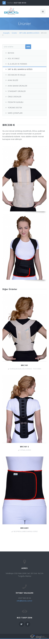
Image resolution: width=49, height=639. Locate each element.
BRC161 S (24, 446)
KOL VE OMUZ (12, 58)
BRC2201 (24, 528)
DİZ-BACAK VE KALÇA (15, 75)
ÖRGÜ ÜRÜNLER (13, 96)
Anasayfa (6, 33)
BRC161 (24, 365)
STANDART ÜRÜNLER (15, 91)
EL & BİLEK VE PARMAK (16, 64)
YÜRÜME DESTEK (13, 107)
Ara (28, 46)
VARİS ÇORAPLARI (13, 113)
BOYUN (9, 53)
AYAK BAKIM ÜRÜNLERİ (16, 86)
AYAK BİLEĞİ (11, 80)
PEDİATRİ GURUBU (14, 102)
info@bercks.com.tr (24, 601)
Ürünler (14, 33)
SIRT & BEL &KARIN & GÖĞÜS (29, 33)
